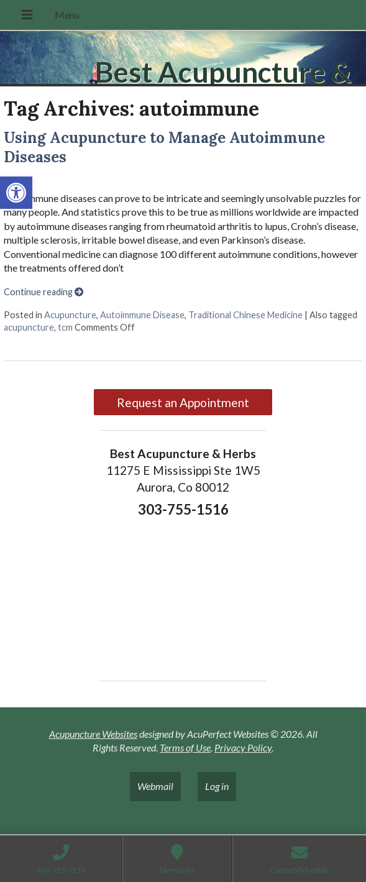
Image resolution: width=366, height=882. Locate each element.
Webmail (155, 786)
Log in (217, 786)
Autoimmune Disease (142, 315)
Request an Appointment (183, 402)
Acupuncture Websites (93, 734)
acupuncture (29, 327)
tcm (65, 327)
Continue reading (43, 292)
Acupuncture (70, 315)
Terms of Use (185, 747)
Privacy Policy (243, 747)
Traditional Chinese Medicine (245, 315)
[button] (16, 193)
